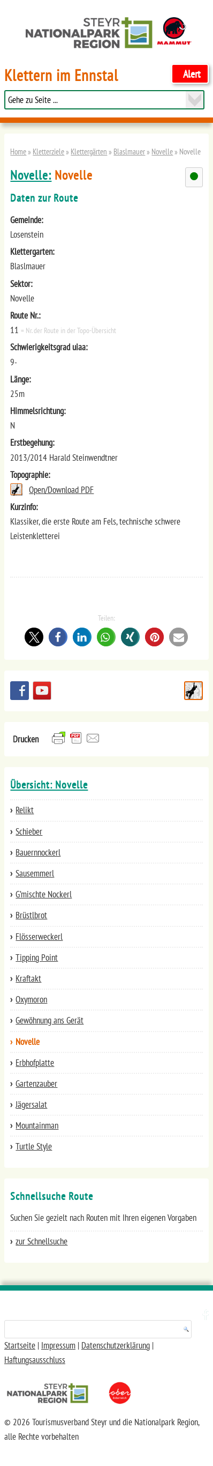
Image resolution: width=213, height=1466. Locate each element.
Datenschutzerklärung (115, 1345)
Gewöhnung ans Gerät (49, 1020)
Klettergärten (89, 151)
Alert (192, 74)
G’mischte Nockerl (44, 894)
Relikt (25, 810)
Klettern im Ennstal (61, 75)
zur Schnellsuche (41, 1241)
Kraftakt (28, 978)
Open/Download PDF (61, 490)
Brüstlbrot (31, 915)
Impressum (58, 1345)
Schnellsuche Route (193, 690)
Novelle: (30, 175)
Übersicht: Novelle (49, 785)
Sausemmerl (35, 873)
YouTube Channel (42, 690)
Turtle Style (34, 1146)
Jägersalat (31, 1104)
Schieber (29, 831)
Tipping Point (37, 957)
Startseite (19, 1345)
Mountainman (37, 1125)
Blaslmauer (129, 151)
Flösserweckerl (39, 936)
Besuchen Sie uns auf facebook (19, 690)
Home (18, 151)
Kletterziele (48, 151)
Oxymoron (31, 999)
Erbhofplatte (35, 1063)
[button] (34, 637)
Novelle (162, 151)
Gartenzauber (36, 1083)
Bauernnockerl (38, 852)
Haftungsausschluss (34, 1360)
